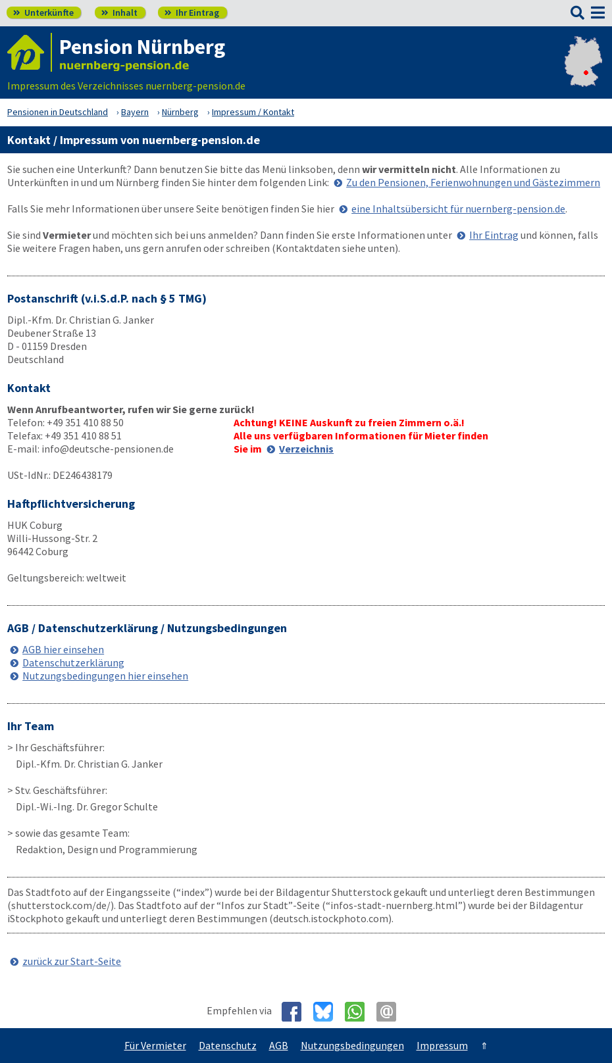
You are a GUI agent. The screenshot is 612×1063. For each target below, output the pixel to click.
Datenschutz (228, 1045)
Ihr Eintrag (192, 12)
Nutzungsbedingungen (352, 1045)
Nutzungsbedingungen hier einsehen (105, 675)
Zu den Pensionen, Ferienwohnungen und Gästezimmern (473, 182)
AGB (278, 1045)
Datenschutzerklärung (73, 662)
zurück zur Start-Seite (71, 961)
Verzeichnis (306, 448)
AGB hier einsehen (63, 649)
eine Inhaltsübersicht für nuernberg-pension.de (458, 208)
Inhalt (119, 12)
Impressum (442, 1045)
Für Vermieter (155, 1045)
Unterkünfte (43, 12)
